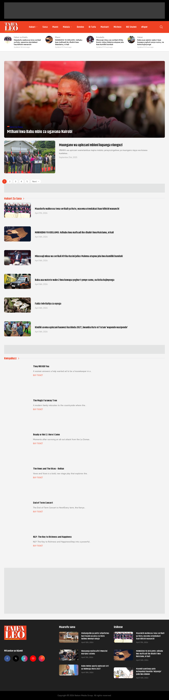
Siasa (45, 27)
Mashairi (105, 27)
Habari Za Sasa (14, 198)
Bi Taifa (92, 27)
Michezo (117, 27)
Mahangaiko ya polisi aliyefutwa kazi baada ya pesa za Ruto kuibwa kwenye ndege (95, 636)
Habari (33, 27)
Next (35, 181)
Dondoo (80, 27)
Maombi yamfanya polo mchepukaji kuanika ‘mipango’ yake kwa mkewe (148, 671)
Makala (67, 27)
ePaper (144, 27)
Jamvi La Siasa (16, 127)
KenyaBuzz (11, 358)
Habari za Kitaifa (20, 37)
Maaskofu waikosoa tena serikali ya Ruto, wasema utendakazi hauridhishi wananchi (150, 636)
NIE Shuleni (131, 27)
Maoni (55, 27)
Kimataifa (100, 37)
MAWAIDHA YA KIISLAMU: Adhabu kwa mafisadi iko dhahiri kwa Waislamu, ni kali (149, 653)
